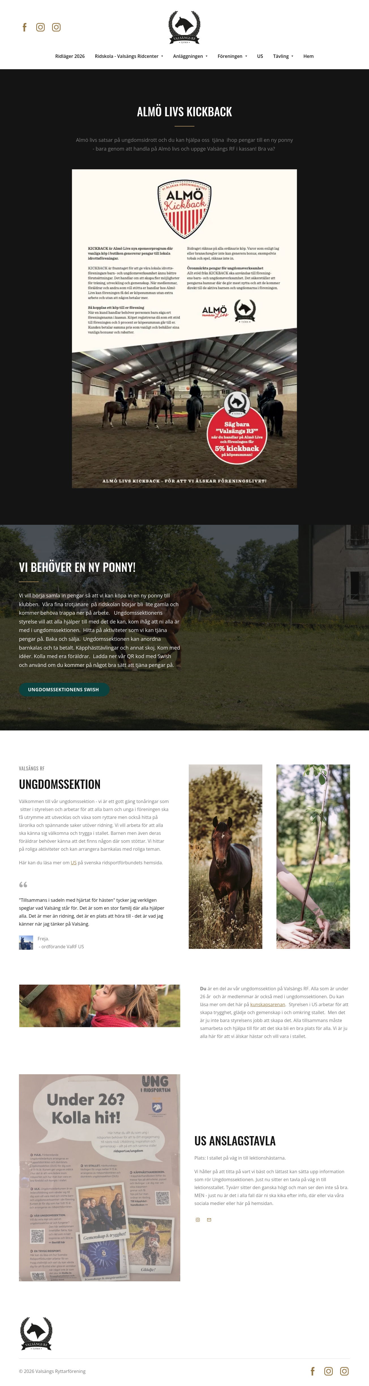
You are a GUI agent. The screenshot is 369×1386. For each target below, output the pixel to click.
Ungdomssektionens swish (64, 689)
